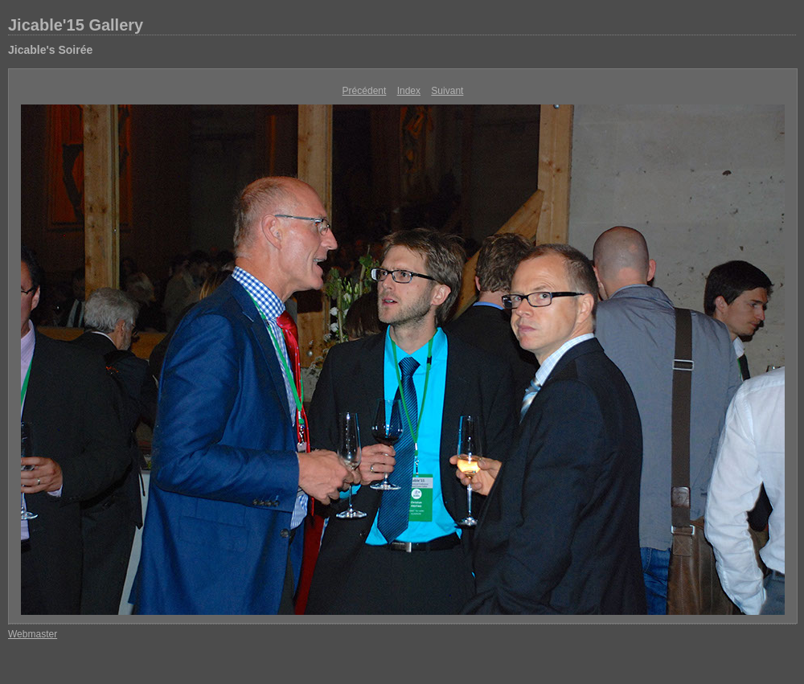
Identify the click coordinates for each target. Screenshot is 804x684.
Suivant (447, 90)
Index (408, 90)
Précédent (365, 90)
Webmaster (32, 634)
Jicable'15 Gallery (75, 25)
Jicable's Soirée (50, 49)
